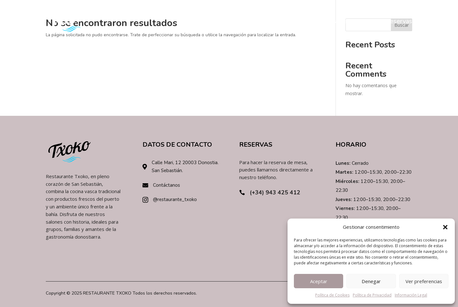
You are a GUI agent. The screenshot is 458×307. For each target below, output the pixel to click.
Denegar (371, 281)
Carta (370, 21)
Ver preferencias (424, 281)
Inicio (307, 21)
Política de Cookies (332, 295)
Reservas (398, 21)
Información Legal (411, 295)
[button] (445, 227)
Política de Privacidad (372, 295)
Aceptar (318, 281)
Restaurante (339, 21)
